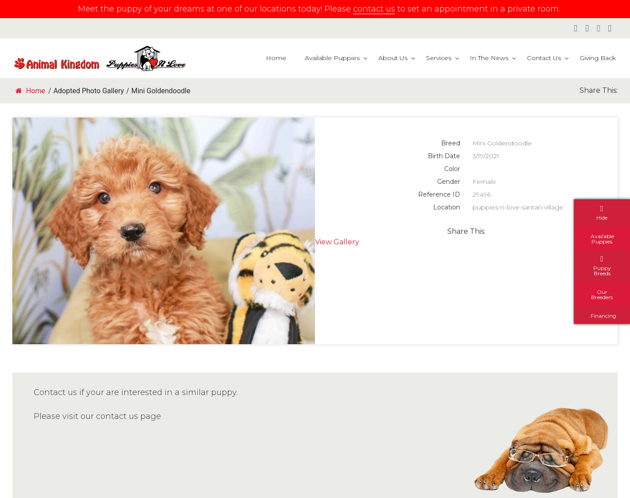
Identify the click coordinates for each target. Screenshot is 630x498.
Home (276, 58)
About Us (392, 58)
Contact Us (544, 58)
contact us (374, 9)
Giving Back (598, 58)
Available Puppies (332, 58)
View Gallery (337, 242)
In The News (489, 58)
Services (438, 58)
